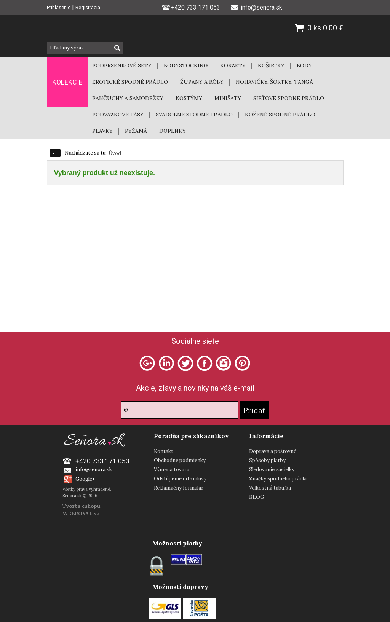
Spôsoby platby (267, 460)
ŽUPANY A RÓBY (202, 81)
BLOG (256, 497)
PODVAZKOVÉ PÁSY (118, 114)
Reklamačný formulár (178, 488)
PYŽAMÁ (136, 131)
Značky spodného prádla (278, 478)
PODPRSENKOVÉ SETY (122, 65)
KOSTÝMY (189, 98)
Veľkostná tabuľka (270, 488)
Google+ (85, 479)
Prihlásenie (58, 7)
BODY (304, 65)
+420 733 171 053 (190, 7)
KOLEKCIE (67, 82)
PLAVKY (102, 131)
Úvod (115, 153)
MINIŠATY (227, 98)
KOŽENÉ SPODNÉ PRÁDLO (280, 114)
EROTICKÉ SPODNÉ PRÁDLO (130, 81)
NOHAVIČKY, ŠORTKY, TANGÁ (274, 81)
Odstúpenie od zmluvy (180, 478)
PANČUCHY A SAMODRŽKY (127, 98)
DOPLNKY (172, 131)
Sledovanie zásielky (271, 469)
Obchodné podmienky (180, 460)
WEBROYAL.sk (80, 513)
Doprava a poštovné (272, 451)
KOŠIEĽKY (271, 65)
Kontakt (163, 451)
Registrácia (87, 7)
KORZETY (233, 65)
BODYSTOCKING (186, 65)
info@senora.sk (93, 469)
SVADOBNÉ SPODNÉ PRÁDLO (194, 114)
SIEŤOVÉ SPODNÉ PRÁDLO (288, 98)
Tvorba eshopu (81, 506)
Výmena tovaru (171, 469)
